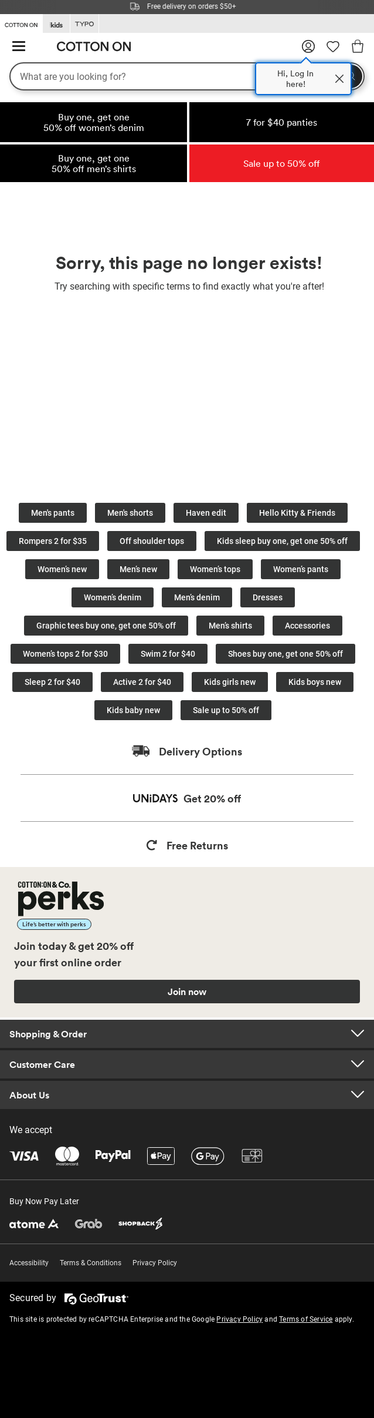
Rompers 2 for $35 (53, 541)
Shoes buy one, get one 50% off (285, 653)
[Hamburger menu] (19, 47)
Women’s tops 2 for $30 (65, 653)
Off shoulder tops (152, 541)
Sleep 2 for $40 (52, 682)
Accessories (307, 625)
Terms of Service (305, 1319)
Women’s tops (215, 569)
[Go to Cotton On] (21, 23)
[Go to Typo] (84, 23)
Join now (187, 991)
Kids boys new (314, 682)
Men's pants (52, 513)
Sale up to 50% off (226, 710)
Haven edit (206, 513)
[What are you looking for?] (187, 76)
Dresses (268, 597)
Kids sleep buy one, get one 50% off (282, 541)
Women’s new (62, 569)
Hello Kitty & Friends (297, 513)
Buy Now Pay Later (44, 1201)
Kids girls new (230, 682)
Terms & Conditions (90, 1263)
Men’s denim (197, 597)
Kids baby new (133, 710)
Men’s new (138, 569)
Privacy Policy (154, 1263)
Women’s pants (300, 569)
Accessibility (29, 1263)
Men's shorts (130, 513)
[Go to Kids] (56, 23)
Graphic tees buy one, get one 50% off (106, 625)
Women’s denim (112, 597)
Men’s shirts (230, 625)
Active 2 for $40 (142, 682)
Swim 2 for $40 (168, 653)
